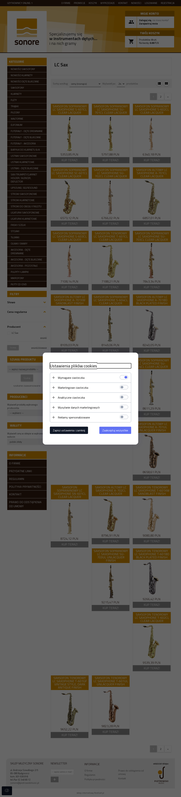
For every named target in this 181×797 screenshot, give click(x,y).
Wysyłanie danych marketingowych (79, 407)
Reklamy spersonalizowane (74, 417)
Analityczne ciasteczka (71, 397)
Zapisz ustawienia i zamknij (69, 430)
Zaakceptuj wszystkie (115, 430)
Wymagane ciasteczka (71, 377)
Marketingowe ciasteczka (73, 387)
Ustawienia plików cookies (73, 365)
